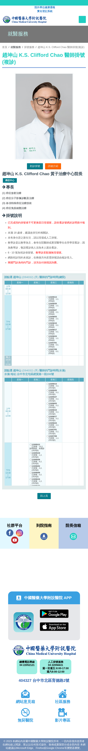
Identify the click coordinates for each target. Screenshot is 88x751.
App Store (54, 626)
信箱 (73, 536)
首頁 (4, 47)
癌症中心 (9, 180)
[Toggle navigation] (82, 19)
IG (19, 532)
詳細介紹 (53, 166)
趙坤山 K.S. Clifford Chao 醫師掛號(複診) (61, 47)
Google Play (54, 613)
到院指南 (43, 536)
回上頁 (44, 495)
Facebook (9, 532)
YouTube (14, 539)
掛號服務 (29, 47)
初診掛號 (35, 166)
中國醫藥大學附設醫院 (44, 650)
